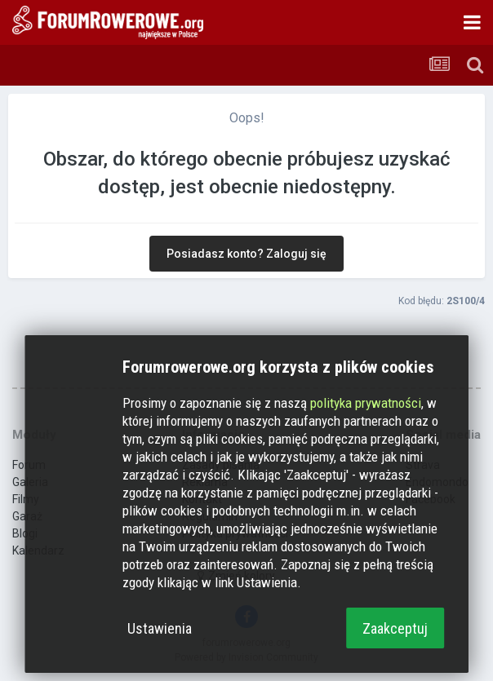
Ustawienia (159, 628)
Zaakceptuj (395, 628)
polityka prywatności (365, 403)
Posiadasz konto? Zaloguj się (246, 253)
